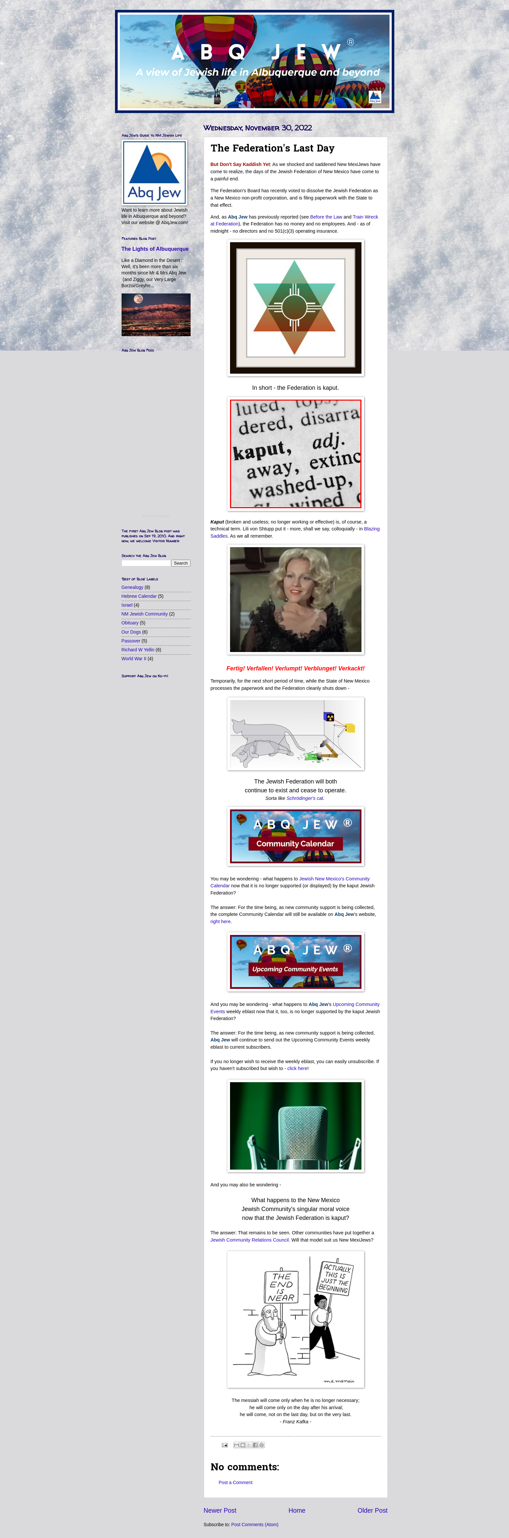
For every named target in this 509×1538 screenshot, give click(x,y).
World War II (134, 658)
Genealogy (133, 587)
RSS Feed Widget (156, 516)
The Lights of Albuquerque (155, 249)
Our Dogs (131, 632)
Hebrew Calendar (139, 596)
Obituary (130, 622)
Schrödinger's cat (305, 798)
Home (297, 1510)
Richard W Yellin (138, 649)
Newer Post (220, 1510)
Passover (131, 641)
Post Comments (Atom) (254, 1524)
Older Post (372, 1510)
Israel (127, 605)
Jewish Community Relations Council (250, 1240)
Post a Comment (236, 1482)
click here (297, 1068)
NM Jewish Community (145, 614)
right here (221, 921)
